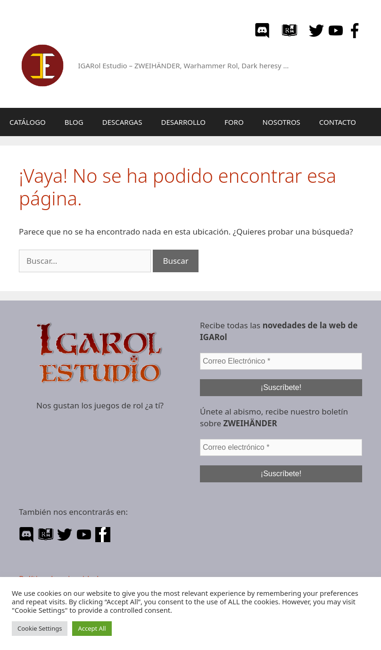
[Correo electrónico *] (281, 447)
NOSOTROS (281, 122)
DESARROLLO (183, 122)
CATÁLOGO (27, 122)
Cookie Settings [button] (39, 628)
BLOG (74, 122)
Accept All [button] (92, 628)
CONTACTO (337, 122)
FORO (234, 122)
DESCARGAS (122, 122)
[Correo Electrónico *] (281, 361)
